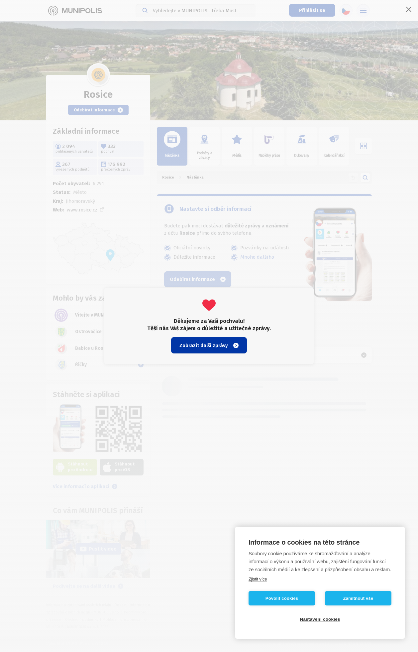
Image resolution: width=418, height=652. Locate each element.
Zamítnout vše (358, 598)
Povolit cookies (281, 598)
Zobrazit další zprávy (209, 345)
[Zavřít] (409, 9)
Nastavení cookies (320, 619)
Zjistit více (258, 579)
